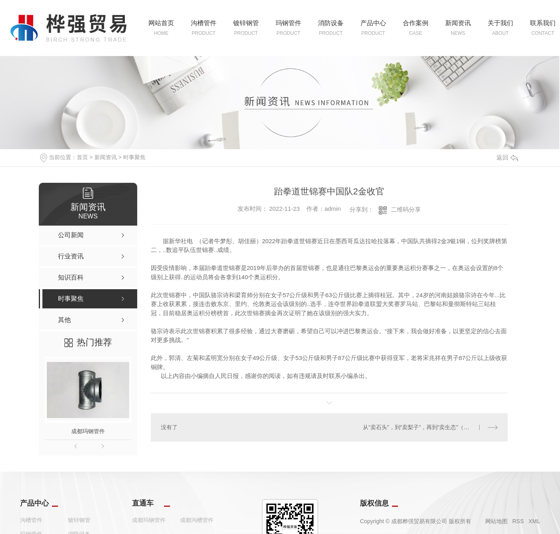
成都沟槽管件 (197, 520)
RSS (518, 521)
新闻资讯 (105, 157)
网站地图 (496, 521)
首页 (82, 157)
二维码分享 (406, 209)
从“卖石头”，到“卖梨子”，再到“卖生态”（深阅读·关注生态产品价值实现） (430, 427)
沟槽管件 (31, 520)
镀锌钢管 (79, 520)
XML (534, 521)
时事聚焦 (134, 157)
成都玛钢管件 (88, 431)
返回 (507, 157)
